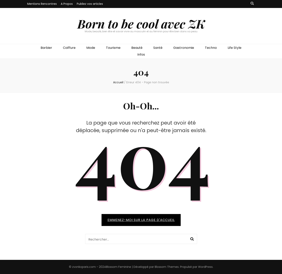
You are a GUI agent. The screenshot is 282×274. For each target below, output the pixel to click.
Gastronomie (183, 47)
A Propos (67, 4)
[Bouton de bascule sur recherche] (252, 3)
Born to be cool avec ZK (141, 23)
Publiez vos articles (90, 4)
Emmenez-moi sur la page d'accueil (141, 220)
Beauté (136, 47)
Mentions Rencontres (42, 4)
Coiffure (69, 47)
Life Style (234, 47)
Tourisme (113, 47)
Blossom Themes (167, 267)
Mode (90, 47)
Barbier (46, 47)
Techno (211, 47)
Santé (157, 47)
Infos (141, 54)
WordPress (205, 267)
